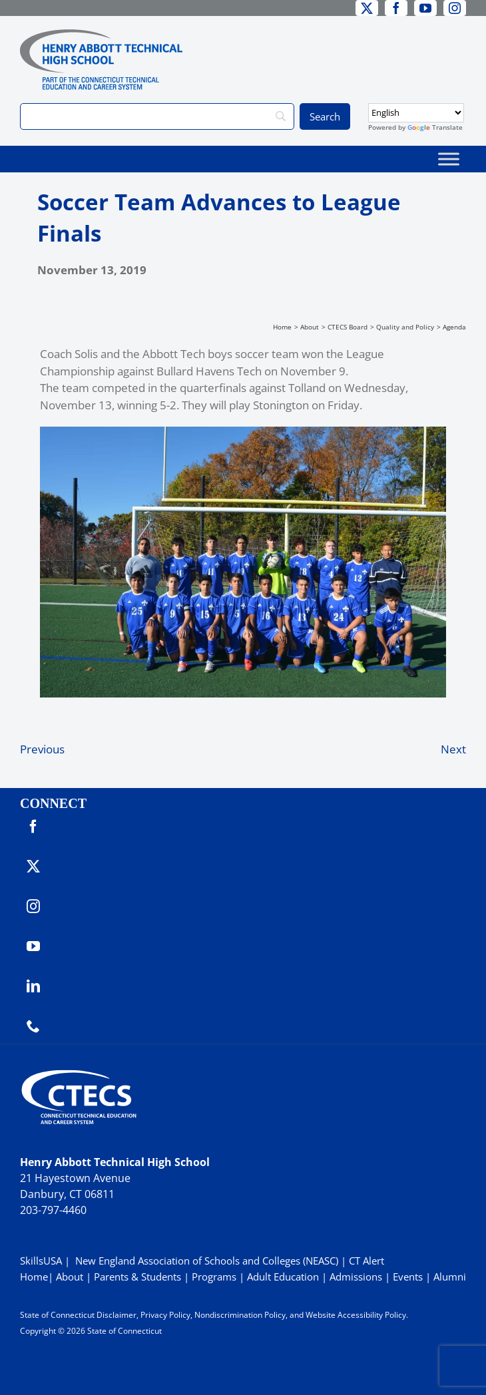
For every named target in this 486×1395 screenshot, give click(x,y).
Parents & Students (137, 1276)
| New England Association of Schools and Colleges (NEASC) (201, 1260)
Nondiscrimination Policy (240, 1314)
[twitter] (367, 8)
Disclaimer (116, 1314)
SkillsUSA (42, 1260)
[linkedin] (33, 986)
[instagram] (454, 8)
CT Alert (366, 1260)
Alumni (449, 1276)
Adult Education (283, 1276)
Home (34, 1276)
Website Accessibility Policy (356, 1314)
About (69, 1276)
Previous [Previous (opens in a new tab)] (42, 749)
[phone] (33, 1026)
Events (408, 1276)
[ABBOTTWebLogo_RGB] (101, 35)
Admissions (356, 1276)
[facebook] (396, 8)
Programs (214, 1276)
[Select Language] (416, 112)
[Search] (157, 116)
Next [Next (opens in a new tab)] (453, 749)
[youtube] (425, 8)
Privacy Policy (165, 1314)
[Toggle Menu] (448, 158)
